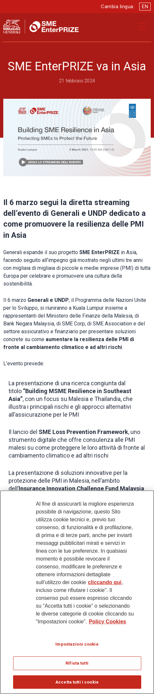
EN (145, 6)
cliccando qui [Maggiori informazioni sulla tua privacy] (104, 585)
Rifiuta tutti (77, 666)
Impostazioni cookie (76, 647)
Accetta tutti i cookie (77, 685)
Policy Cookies (107, 624)
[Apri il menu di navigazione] (142, 26)
